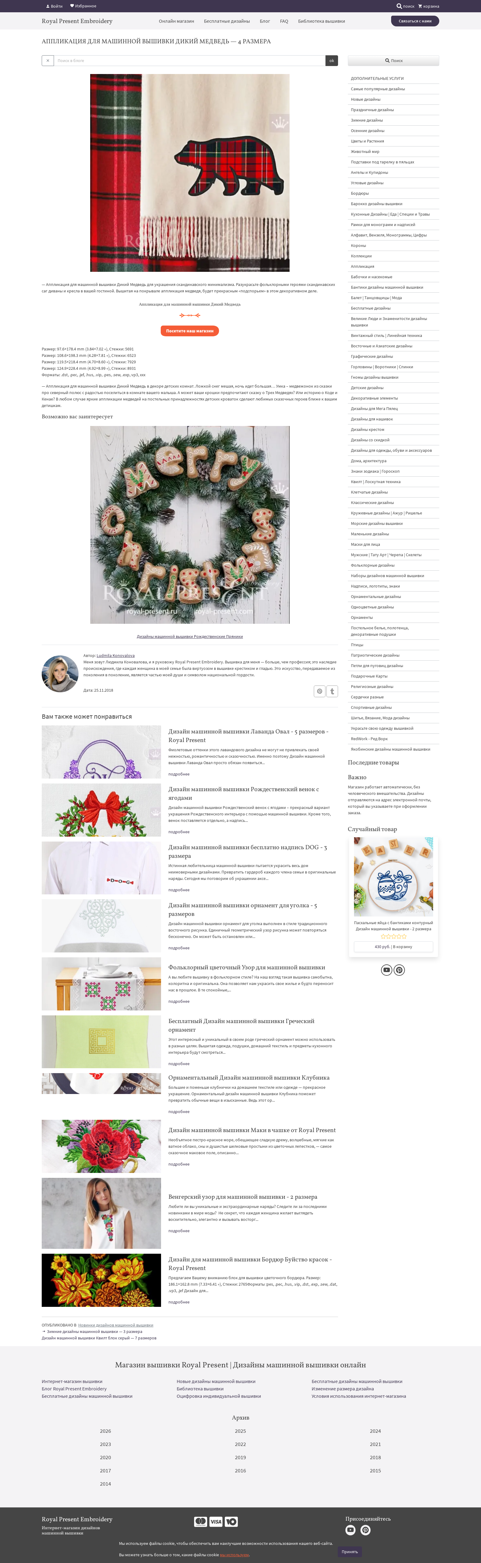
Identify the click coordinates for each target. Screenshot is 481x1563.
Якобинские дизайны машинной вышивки (390, 749)
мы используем (234, 1554)
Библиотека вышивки (321, 21)
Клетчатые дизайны (369, 492)
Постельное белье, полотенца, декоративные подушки (380, 631)
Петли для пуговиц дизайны (377, 665)
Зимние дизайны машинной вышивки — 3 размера (92, 1331)
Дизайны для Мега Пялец (374, 408)
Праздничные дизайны (372, 109)
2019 (240, 1457)
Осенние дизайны (367, 130)
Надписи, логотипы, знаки (375, 586)
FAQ (284, 21)
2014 (105, 1483)
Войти (54, 6)
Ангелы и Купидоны (369, 172)
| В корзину (393, 946)
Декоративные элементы (374, 398)
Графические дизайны (372, 356)
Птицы (357, 644)
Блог (265, 21)
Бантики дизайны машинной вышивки (387, 287)
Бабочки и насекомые (371, 276)
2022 (240, 1444)
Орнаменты (362, 617)
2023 (105, 1444)
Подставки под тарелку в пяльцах (382, 162)
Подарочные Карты (369, 676)
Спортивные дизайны (371, 707)
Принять (350, 1551)
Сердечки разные (367, 697)
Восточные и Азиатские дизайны (381, 346)
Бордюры (360, 193)
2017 (105, 1470)
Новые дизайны (365, 99)
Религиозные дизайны (372, 686)
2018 (375, 1457)
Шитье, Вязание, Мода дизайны (380, 718)
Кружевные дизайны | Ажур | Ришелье (386, 513)
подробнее (179, 774)
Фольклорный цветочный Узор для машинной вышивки (246, 967)
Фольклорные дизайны (372, 565)
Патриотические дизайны (375, 655)
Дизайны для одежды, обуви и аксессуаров (391, 450)
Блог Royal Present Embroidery (74, 1388)
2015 (375, 1470)
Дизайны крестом (367, 429)
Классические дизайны (372, 502)
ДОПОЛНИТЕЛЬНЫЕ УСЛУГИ (377, 78)
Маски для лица (365, 544)
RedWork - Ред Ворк (369, 738)
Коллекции (361, 256)
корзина (428, 6)
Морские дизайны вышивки (377, 523)
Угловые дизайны (367, 183)
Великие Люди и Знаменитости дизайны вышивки (389, 322)
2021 (375, 1444)
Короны (358, 245)
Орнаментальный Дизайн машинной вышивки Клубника (249, 1078)
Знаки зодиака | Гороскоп (375, 471)
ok (331, 60)
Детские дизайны (367, 387)
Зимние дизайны (367, 120)
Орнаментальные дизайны (376, 596)
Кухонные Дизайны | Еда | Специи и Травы (390, 214)
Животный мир (365, 151)
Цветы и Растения (367, 141)
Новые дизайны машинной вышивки (216, 1381)
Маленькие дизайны (370, 534)
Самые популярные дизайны (378, 89)
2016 (240, 1470)
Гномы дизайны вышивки (374, 377)
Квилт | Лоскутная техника (376, 481)
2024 (375, 1430)
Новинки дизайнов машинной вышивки (115, 1325)
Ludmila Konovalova (116, 655)
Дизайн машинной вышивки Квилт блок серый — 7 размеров (99, 1338)
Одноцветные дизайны (372, 607)
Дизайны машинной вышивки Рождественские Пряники (190, 636)
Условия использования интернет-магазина (359, 1396)
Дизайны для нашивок (372, 419)
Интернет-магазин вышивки (72, 1381)
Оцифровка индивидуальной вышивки (219, 1396)
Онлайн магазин (176, 21)
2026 (105, 1430)
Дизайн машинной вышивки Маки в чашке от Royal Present (252, 1130)
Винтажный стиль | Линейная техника (386, 335)
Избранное (83, 5)
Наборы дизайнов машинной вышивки (387, 575)
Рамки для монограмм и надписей (383, 224)
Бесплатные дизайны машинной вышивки (357, 1381)
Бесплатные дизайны (227, 21)
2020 (105, 1457)
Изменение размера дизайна (343, 1388)
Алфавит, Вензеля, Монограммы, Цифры (389, 235)
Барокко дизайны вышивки (376, 203)
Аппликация (362, 266)
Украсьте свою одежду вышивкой (382, 728)
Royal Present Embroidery (77, 21)
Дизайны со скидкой (370, 440)
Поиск (394, 60)
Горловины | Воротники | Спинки (382, 366)
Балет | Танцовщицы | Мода (376, 297)
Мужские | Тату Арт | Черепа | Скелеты (386, 554)
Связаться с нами (415, 21)
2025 (240, 1430)
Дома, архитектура (369, 460)
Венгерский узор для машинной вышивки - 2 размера (242, 1197)
